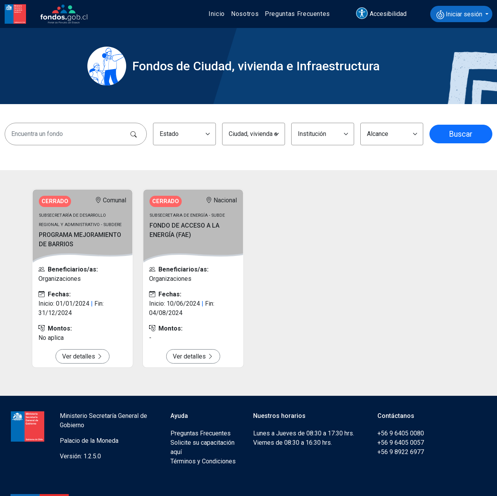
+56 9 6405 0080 (400, 433)
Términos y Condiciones (203, 461)
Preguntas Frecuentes (297, 13)
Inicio (217, 13)
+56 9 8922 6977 (400, 452)
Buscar (461, 134)
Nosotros (245, 13)
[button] (385, 14)
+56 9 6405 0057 (400, 442)
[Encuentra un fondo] (76, 134)
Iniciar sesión (460, 14)
